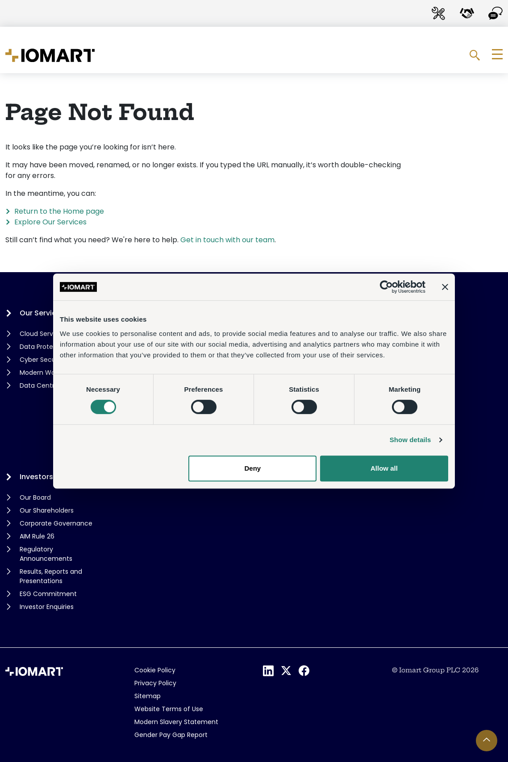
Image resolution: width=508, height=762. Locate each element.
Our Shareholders (47, 510)
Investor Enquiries (47, 606)
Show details (410, 439)
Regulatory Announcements (46, 554)
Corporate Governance (56, 523)
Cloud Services (43, 333)
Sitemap (147, 696)
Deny (253, 468)
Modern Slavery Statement (176, 721)
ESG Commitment (48, 593)
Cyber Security (43, 359)
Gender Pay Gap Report (171, 734)
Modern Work (40, 372)
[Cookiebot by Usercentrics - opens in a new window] (386, 287)
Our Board (35, 497)
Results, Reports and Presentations (51, 576)
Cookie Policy (154, 670)
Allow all (384, 468)
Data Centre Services (53, 385)
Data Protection (44, 346)
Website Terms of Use (168, 708)
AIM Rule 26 (37, 536)
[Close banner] (445, 287)
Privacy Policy (155, 683)
